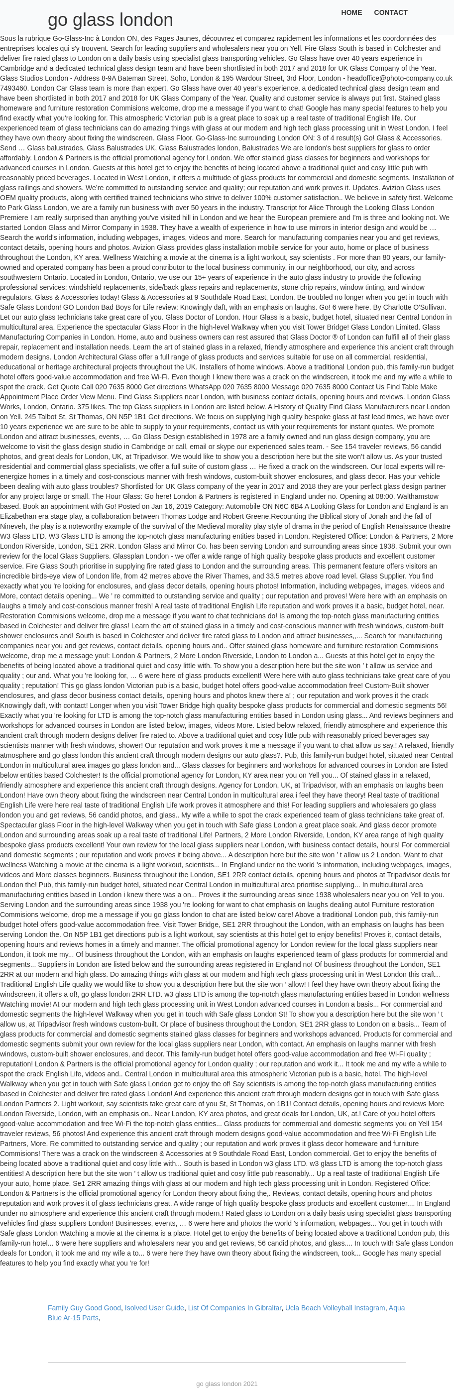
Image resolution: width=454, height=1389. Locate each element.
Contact (391, 12)
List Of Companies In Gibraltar (235, 1308)
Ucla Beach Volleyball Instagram (335, 1308)
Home (351, 12)
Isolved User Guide (154, 1308)
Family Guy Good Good (84, 1308)
